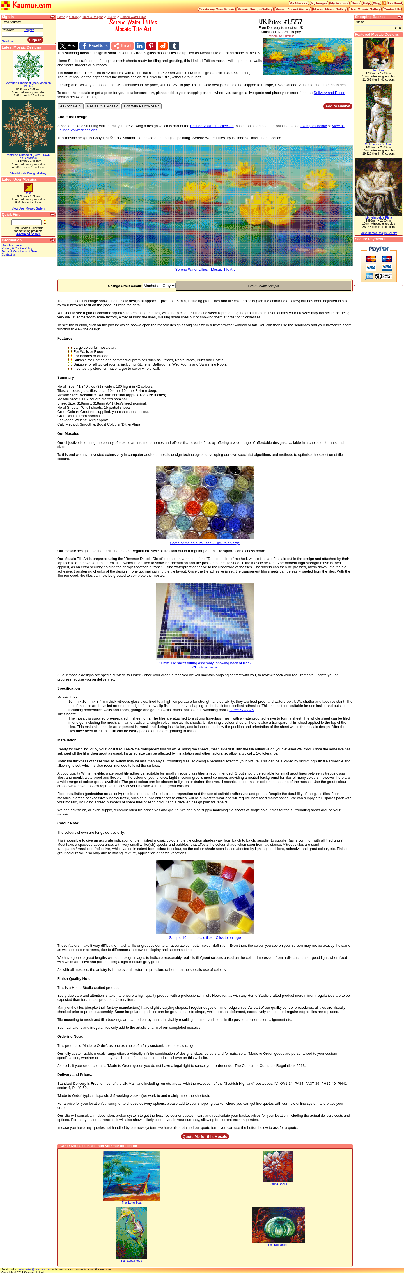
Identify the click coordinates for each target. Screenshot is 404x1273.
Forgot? (29, 30)
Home (61, 17)
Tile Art (111, 17)
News (356, 3)
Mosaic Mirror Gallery (330, 9)
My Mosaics (299, 3)
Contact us (9, 254)
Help (366, 3)
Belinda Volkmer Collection (212, 125)
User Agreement (12, 245)
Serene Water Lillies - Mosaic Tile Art (205, 266)
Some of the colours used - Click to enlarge (205, 540)
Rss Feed (394, 3)
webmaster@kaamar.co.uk (34, 1268)
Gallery (74, 17)
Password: (8, 30)
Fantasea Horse (131, 1259)
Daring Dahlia (278, 1183)
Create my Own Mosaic (217, 9)
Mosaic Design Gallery (255, 9)
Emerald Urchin (278, 1243)
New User (8, 41)
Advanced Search (28, 234)
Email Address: (11, 22)
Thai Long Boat (131, 1201)
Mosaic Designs (92, 17)
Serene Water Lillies (133, 17)
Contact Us (392, 9)
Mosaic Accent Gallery (293, 9)
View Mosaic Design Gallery (28, 173)
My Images (319, 3)
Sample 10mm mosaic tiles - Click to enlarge (205, 935)
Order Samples (241, 709)
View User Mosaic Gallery (28, 208)
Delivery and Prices (329, 91)
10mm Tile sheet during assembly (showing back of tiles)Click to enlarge (205, 662)
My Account (339, 3)
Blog (376, 3)
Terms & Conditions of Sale (19, 251)
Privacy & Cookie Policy (17, 248)
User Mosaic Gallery (365, 9)
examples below (313, 125)
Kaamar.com (26, 5)
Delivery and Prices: (74, 1073)
